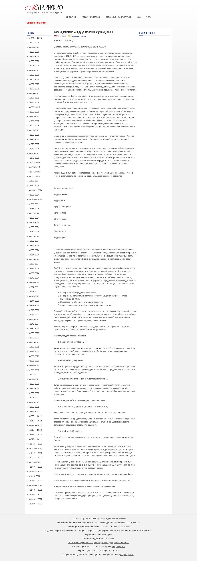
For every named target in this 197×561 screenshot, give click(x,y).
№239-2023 (34, 328)
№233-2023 (34, 356)
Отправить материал (36, 22)
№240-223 (33, 324)
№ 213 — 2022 (35, 448)
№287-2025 (34, 102)
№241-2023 (34, 315)
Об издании (71, 16)
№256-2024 (34, 245)
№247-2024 (34, 287)
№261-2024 (34, 222)
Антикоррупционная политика (115, 542)
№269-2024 (34, 185)
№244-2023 (34, 301)
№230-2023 (34, 370)
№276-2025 (34, 153)
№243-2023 (34, 305)
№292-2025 (34, 79)
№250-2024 (34, 273)
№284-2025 (34, 116)
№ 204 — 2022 (35, 485)
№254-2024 (34, 255)
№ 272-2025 (34, 176)
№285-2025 (34, 112)
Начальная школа (78, 36)
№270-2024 (34, 181)
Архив (148, 16)
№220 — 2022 (35, 416)
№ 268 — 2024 (35, 190)
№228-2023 (34, 384)
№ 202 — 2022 (35, 494)
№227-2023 (34, 374)
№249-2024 (34, 278)
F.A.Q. (139, 16)
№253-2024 (34, 259)
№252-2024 (34, 264)
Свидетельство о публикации (118, 16)
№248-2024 (34, 282)
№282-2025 (34, 125)
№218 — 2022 (35, 430)
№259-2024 (34, 232)
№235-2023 (34, 347)
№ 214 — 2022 (35, 444)
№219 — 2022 (35, 421)
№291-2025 (34, 84)
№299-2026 (34, 47)
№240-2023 (34, 319)
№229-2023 (34, 379)
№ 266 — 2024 (35, 199)
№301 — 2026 (35, 38)
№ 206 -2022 (34, 476)
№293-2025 (34, 75)
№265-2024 (34, 204)
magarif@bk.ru (118, 546)
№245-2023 (34, 296)
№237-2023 (34, 338)
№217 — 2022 (35, 425)
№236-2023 (34, 342)
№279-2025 (34, 139)
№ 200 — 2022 (35, 499)
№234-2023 (34, 351)
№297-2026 (34, 56)
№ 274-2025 (34, 162)
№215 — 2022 (35, 439)
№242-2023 (34, 310)
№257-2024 (34, 241)
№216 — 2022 (35, 434)
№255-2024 (34, 250)
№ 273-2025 (34, 167)
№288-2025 (34, 98)
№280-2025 (34, 135)
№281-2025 (34, 130)
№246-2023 (34, 291)
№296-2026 (34, 61)
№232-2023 (34, 361)
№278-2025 (34, 144)
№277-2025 (34, 149)
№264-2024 (34, 208)
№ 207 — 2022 (35, 471)
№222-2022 (34, 407)
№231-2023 (34, 365)
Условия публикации (91, 16)
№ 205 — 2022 (35, 481)
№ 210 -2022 (34, 462)
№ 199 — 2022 (35, 504)
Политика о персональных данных (84, 542)
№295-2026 (34, 66)
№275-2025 (34, 158)
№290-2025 (34, 89)
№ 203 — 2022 (35, 490)
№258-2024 (34, 236)
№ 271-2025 (34, 172)
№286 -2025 (34, 107)
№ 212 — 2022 (35, 453)
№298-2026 (34, 52)
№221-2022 (34, 411)
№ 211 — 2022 (35, 457)
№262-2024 (34, 218)
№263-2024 (34, 213)
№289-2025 (34, 93)
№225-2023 (34, 393)
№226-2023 (34, 388)
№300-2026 (34, 42)
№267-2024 (34, 195)
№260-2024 (34, 227)
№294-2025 (34, 70)
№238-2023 (34, 333)
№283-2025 (34, 121)
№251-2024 (34, 268)
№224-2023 (34, 398)
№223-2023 (34, 402)
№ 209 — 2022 (35, 467)
